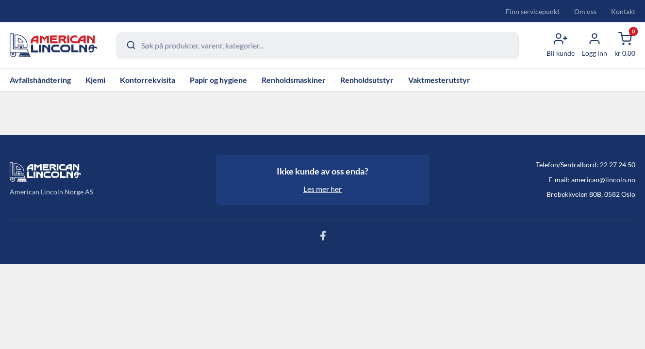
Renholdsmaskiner (294, 79)
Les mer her (322, 188)
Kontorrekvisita (147, 79)
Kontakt (623, 11)
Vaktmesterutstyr (439, 79)
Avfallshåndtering (40, 79)
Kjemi (95, 79)
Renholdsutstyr (367, 79)
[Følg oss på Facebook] (323, 238)
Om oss (585, 11)
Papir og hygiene (218, 79)
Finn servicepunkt (533, 11)
